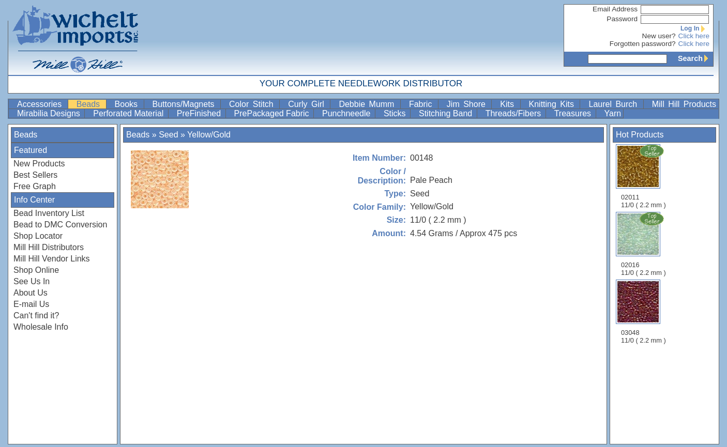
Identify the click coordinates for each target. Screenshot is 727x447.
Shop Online (36, 270)
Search (695, 58)
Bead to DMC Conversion (60, 224)
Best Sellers (35, 175)
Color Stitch (253, 104)
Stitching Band (447, 113)
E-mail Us (31, 304)
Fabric (422, 104)
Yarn (613, 113)
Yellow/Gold (209, 134)
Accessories (41, 104)
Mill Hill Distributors (48, 247)
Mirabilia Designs (49, 113)
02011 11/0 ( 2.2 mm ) (644, 176)
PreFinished (200, 113)
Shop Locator (38, 236)
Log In (694, 28)
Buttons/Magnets (186, 104)
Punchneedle (347, 113)
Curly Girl (308, 104)
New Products (39, 163)
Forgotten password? (643, 44)
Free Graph (34, 186)
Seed (168, 134)
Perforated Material (129, 113)
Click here (693, 36)
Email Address (615, 9)
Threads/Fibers (514, 113)
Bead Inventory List (48, 213)
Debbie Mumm (368, 104)
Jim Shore (468, 104)
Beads (90, 104)
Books (128, 104)
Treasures (574, 113)
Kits (509, 104)
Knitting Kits (553, 104)
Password (622, 19)
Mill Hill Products (684, 104)
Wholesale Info (40, 326)
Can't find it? (36, 315)
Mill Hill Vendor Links (51, 258)
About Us (30, 292)
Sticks (396, 113)
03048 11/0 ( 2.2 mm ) (643, 312)
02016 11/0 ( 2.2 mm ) (644, 243)
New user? (659, 36)
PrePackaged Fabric (272, 113)
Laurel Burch (614, 104)
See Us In (31, 281)
